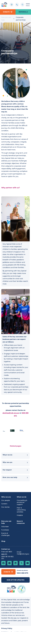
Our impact (15, 470)
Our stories (5, 507)
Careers (4, 504)
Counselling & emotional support (22, 502)
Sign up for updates (15, 580)
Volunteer (5, 526)
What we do (15, 455)
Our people (5, 500)
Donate (7, 12)
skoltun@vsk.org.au (11, 413)
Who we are (15, 462)
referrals (23, 12)
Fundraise (5, 530)
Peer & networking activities (21, 510)
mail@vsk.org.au (23, 554)
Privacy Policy (6, 628)
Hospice (20, 515)
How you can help (6, 18)
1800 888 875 (22, 573)
